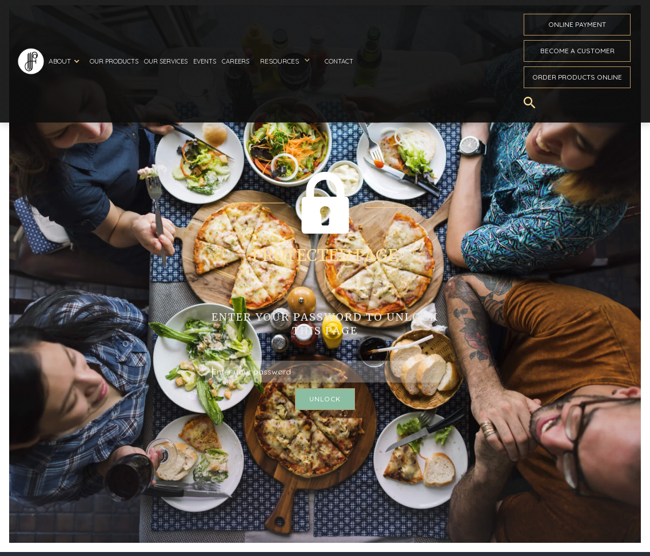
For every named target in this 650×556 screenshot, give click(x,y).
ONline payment (577, 24)
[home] (31, 61)
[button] (66, 61)
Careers (235, 61)
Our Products (114, 61)
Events (204, 61)
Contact (339, 61)
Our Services (166, 61)
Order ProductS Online (577, 77)
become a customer (577, 50)
